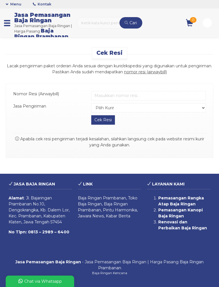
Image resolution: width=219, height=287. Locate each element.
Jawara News (91, 216)
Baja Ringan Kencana (109, 273)
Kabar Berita (118, 216)
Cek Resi (109, 52)
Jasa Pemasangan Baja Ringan (42, 17)
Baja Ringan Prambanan (41, 33)
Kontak (42, 4)
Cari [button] (131, 22)
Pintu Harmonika (120, 210)
